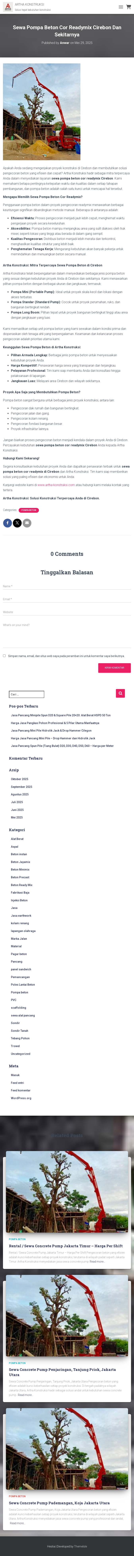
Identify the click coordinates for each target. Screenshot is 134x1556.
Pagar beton (19, 954)
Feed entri (17, 1082)
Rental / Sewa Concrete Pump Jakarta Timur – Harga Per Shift (66, 1245)
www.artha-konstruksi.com (56, 485)
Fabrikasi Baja (20, 892)
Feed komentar (21, 1090)
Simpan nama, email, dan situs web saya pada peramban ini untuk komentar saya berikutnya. (66, 656)
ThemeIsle (80, 1546)
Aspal (14, 846)
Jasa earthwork (21, 915)
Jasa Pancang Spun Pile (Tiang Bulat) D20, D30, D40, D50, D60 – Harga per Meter (62, 745)
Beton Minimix (20, 869)
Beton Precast (20, 877)
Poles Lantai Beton (23, 984)
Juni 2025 (17, 809)
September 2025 (21, 786)
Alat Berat (17, 839)
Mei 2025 (17, 817)
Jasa (14, 908)
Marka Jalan (19, 938)
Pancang (16, 961)
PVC (13, 1000)
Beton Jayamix (20, 862)
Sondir (15, 1023)
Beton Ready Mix (21, 885)
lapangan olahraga (23, 931)
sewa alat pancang (23, 1015)
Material (16, 946)
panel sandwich (21, 969)
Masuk (15, 1075)
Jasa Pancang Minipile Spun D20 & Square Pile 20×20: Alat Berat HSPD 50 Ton (61, 715)
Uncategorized (20, 1053)
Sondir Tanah (19, 1030)
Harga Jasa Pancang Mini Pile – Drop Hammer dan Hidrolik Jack (53, 738)
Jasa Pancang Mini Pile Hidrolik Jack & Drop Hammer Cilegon (51, 730)
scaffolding (18, 1007)
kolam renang (20, 923)
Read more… (97, 1261)
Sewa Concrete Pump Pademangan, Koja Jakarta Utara (59, 1503)
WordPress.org (21, 1098)
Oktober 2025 (19, 779)
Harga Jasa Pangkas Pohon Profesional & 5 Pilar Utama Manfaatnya (55, 723)
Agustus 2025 (20, 794)
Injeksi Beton (19, 900)
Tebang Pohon (20, 1038)
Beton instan (19, 854)
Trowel (15, 1046)
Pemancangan (20, 977)
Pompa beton (28, 510)
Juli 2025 (17, 802)
